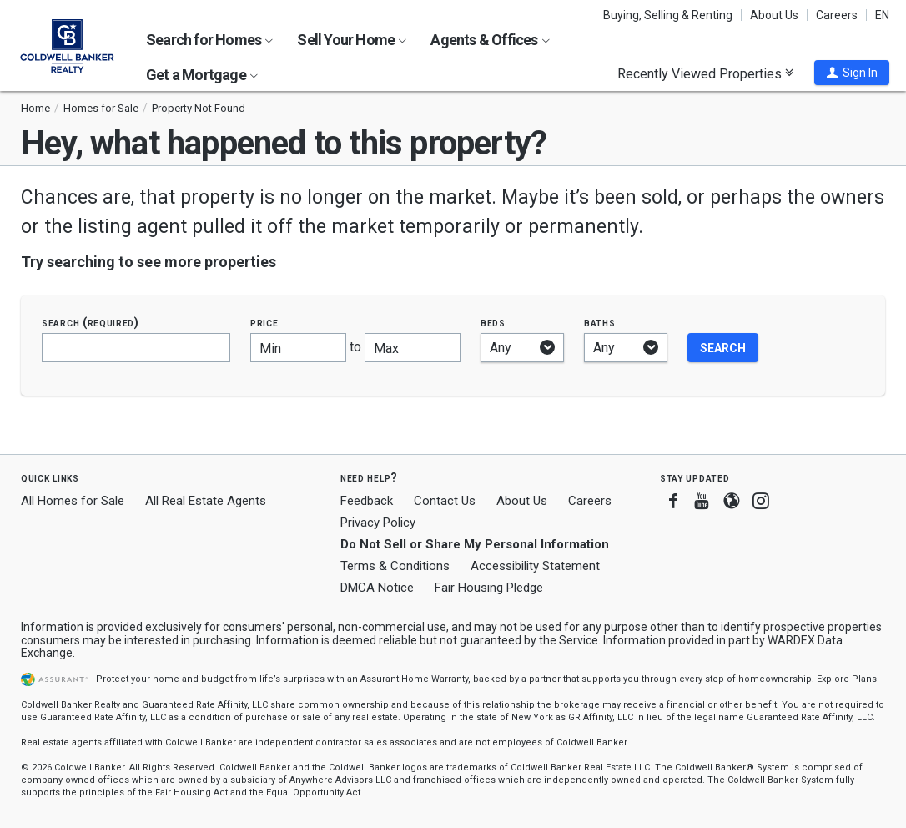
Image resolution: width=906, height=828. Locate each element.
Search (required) (90, 322)
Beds (493, 322)
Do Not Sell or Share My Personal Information (474, 544)
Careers (837, 15)
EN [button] (882, 15)
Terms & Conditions (395, 565)
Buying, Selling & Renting (667, 15)
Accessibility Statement (535, 565)
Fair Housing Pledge (489, 587)
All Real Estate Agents (205, 500)
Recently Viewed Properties (705, 73)
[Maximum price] (413, 347)
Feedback (366, 501)
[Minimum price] (298, 347)
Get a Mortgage (202, 74)
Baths (600, 322)
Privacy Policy (377, 522)
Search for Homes (209, 39)
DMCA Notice (377, 587)
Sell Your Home (351, 39)
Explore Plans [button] (847, 679)
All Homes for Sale (72, 500)
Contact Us (445, 500)
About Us (774, 15)
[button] (851, 72)
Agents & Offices (489, 39)
